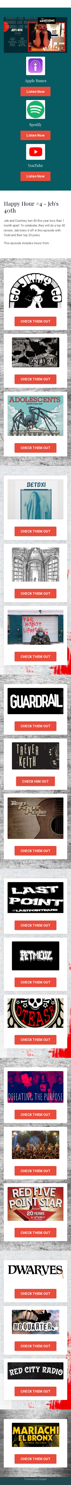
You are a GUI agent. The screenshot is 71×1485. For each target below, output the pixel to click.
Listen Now (35, 92)
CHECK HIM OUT (35, 781)
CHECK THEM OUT (36, 321)
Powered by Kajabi (36, 1479)
